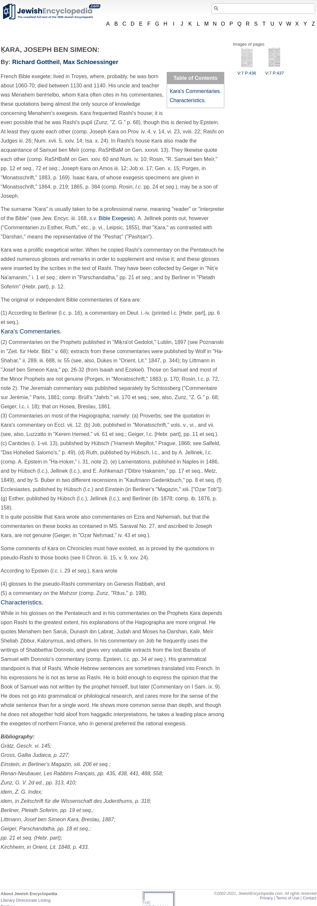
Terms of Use (287, 898)
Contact (309, 898)
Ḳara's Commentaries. (195, 91)
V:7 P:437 (274, 71)
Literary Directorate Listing (26, 900)
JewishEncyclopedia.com (51, 11)
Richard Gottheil (36, 61)
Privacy (266, 898)
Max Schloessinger (90, 61)
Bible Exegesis (116, 218)
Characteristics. (188, 100)
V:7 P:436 (246, 71)
